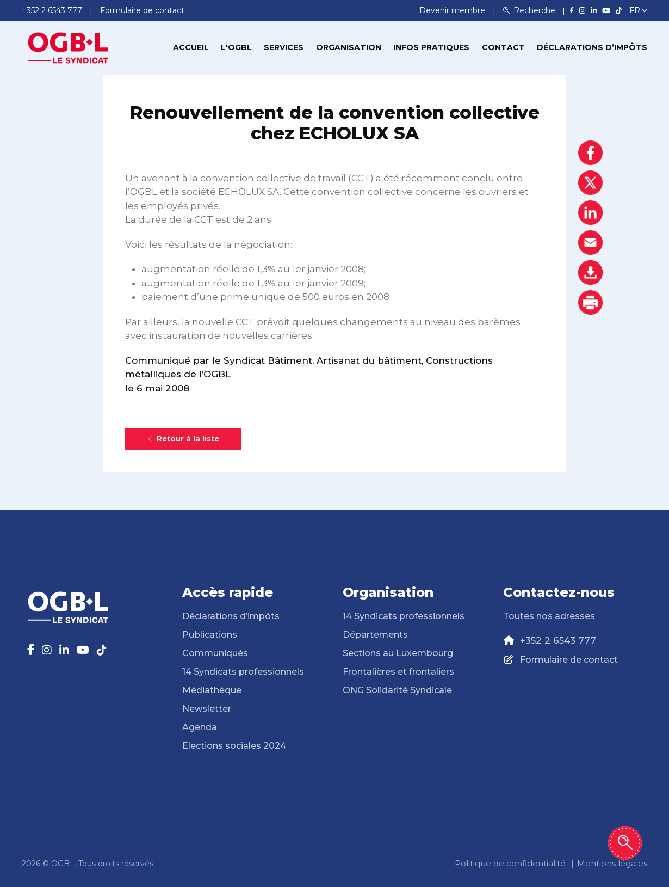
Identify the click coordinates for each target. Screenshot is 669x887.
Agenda (199, 727)
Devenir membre (453, 10)
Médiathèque (211, 690)
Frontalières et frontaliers (398, 671)
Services (283, 47)
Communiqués (215, 653)
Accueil (191, 47)
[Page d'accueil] (68, 46)
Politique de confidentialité (510, 863)
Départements (375, 634)
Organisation (348, 47)
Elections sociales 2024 (234, 746)
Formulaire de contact (569, 659)
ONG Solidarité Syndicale (397, 690)
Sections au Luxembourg (398, 653)
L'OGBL (236, 47)
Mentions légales (612, 863)
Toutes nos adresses (549, 616)
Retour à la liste (183, 439)
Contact (503, 47)
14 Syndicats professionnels (243, 671)
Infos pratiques (431, 47)
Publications (209, 634)
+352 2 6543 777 (558, 640)
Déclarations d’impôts (592, 47)
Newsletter (206, 709)
